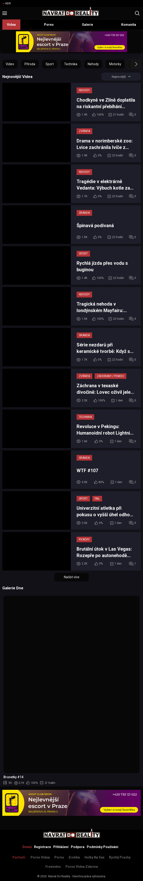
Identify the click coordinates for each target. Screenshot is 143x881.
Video (10, 64)
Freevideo (53, 866)
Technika (70, 64)
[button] (132, 64)
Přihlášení (60, 847)
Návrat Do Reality (59, 876)
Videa (11, 24)
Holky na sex (94, 857)
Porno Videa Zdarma (81, 866)
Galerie (87, 24)
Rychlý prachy (120, 857)
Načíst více (71, 577)
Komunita (128, 24)
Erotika (74, 857)
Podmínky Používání (102, 847)
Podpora (77, 847)
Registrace (42, 847)
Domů (27, 847)
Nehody (93, 64)
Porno (49, 24)
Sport (50, 64)
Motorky (115, 64)
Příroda (30, 64)
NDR (6, 3)
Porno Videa (40, 857)
